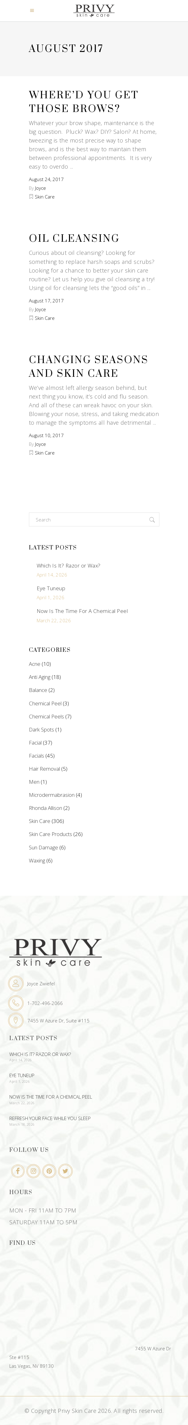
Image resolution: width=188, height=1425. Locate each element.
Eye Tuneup (51, 588)
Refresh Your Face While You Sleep (50, 1118)
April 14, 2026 (52, 575)
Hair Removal (44, 768)
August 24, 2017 (46, 179)
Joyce (40, 188)
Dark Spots (41, 729)
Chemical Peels (46, 716)
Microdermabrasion (52, 794)
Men (34, 781)
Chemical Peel (45, 703)
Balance (38, 690)
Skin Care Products (50, 834)
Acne (34, 663)
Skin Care (45, 197)
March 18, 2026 (21, 1124)
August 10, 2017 (46, 435)
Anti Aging (39, 676)
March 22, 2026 (54, 620)
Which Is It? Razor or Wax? (69, 565)
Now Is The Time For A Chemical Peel (82, 610)
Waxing (37, 860)
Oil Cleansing (74, 238)
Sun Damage (43, 847)
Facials (36, 755)
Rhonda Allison (45, 807)
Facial (35, 742)
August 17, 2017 (46, 300)
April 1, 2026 (51, 597)
